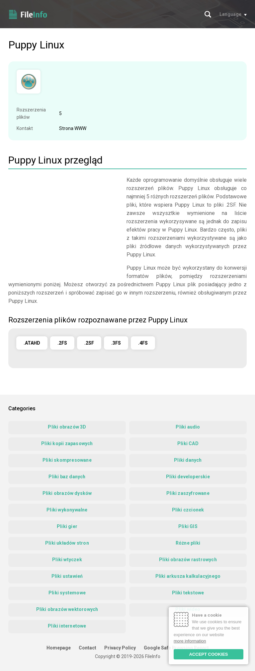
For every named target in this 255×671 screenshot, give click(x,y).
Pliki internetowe (67, 626)
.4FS (143, 343)
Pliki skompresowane (67, 460)
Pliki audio (188, 427)
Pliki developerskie (188, 476)
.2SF (89, 343)
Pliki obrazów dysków (67, 493)
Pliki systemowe (67, 592)
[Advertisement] (64, 222)
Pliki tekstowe (188, 592)
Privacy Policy (120, 647)
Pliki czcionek (188, 509)
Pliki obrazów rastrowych (188, 559)
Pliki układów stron (67, 543)
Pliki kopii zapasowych (67, 443)
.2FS (62, 343)
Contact (87, 647)
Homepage (58, 647)
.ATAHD (32, 343)
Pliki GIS (188, 526)
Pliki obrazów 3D (67, 427)
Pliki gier (67, 526)
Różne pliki (188, 543)
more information (190, 640)
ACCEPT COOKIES (208, 654)
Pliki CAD (188, 443)
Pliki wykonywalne (66, 509)
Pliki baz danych (66, 476)
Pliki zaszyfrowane (188, 493)
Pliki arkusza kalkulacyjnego (188, 576)
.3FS (116, 343)
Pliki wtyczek (67, 559)
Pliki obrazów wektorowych (67, 609)
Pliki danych (188, 460)
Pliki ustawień (67, 576)
